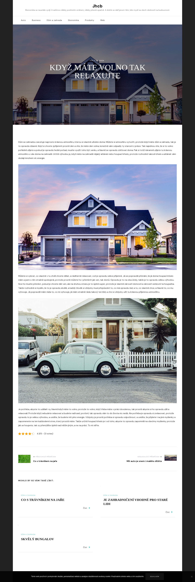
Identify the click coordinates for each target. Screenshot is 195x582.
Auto (23, 20)
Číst (86, 508)
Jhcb (97, 6)
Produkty (89, 20)
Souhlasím (154, 576)
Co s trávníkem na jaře (42, 500)
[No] (191, 578)
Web (102, 20)
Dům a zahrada (54, 20)
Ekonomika (73, 20)
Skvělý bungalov (37, 539)
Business (36, 20)
